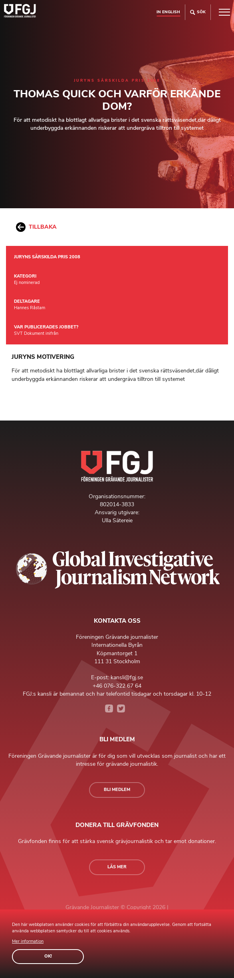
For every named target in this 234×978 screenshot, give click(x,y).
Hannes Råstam (29, 308)
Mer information (28, 941)
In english (168, 11)
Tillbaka (36, 227)
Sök (198, 12)
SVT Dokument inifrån (36, 333)
